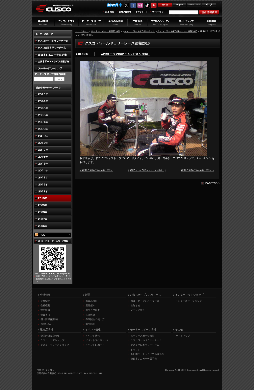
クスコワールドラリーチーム (146, 340)
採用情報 (45, 310)
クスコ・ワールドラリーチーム (139, 31)
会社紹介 (45, 301)
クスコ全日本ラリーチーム (145, 344)
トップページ (82, 31)
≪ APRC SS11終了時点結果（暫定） (96, 170)
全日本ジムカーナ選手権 (144, 358)
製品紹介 (90, 305)
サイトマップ (183, 335)
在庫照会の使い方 (95, 319)
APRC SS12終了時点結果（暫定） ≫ (197, 170)
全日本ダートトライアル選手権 (147, 354)
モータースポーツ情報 (142, 335)
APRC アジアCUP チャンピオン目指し (125, 54)
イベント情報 (93, 335)
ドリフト (135, 349)
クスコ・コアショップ (52, 340)
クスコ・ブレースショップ (54, 344)
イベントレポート (95, 344)
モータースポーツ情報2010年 (105, 31)
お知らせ (135, 305)
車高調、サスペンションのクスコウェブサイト (58, 10)
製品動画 (90, 324)
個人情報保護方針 (50, 319)
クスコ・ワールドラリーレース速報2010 (177, 31)
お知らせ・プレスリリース (145, 301)
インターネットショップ (189, 301)
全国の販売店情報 (50, 335)
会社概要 (45, 305)
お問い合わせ (47, 324)
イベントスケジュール (97, 340)
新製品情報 (91, 301)
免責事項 (45, 314)
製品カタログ (93, 310)
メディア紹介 (138, 310)
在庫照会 (90, 314)
